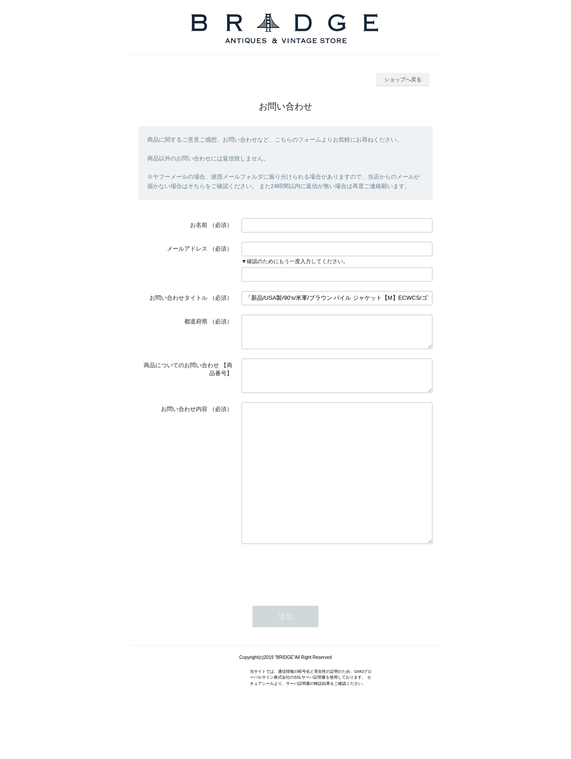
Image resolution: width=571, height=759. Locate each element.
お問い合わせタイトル (178, 297)
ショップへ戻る (403, 79)
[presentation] (309, 608)
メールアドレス (187, 248)
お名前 (198, 225)
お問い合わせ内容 (184, 419)
